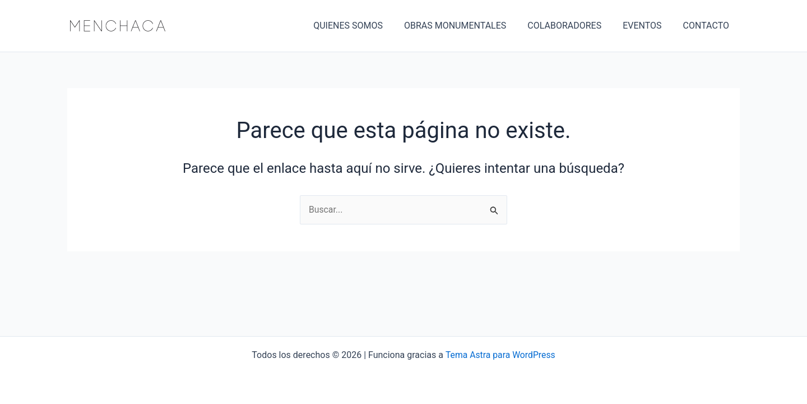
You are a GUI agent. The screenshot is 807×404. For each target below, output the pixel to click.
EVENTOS (647, 25)
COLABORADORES (573, 25)
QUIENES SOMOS (363, 25)
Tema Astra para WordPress (500, 355)
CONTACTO (708, 25)
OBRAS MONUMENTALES (467, 25)
